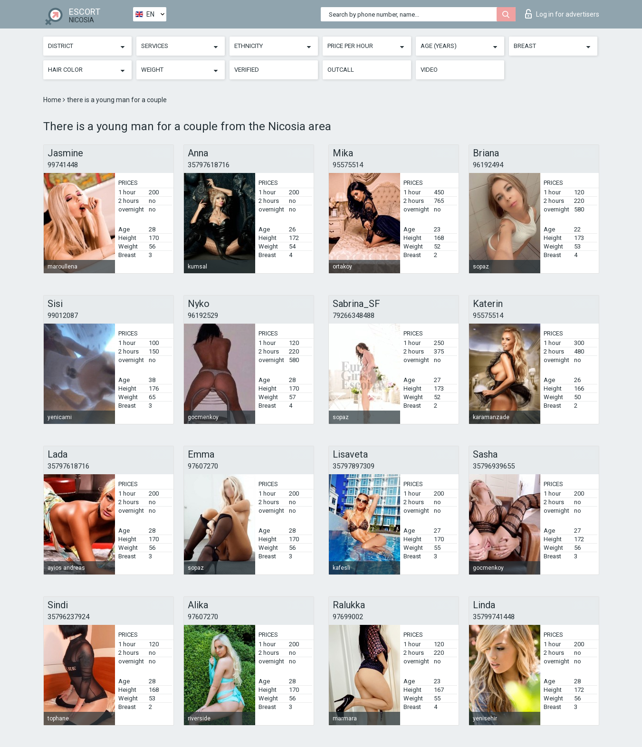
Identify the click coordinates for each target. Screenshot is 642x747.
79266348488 (353, 315)
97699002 (348, 617)
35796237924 (68, 617)
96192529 (203, 315)
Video (429, 69)
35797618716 (209, 165)
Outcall (340, 69)
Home (53, 100)
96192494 (488, 165)
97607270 (203, 466)
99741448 (63, 165)
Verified (246, 69)
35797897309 (353, 466)
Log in (562, 14)
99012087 (63, 315)
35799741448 (494, 617)
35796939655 (494, 466)
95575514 (348, 165)
